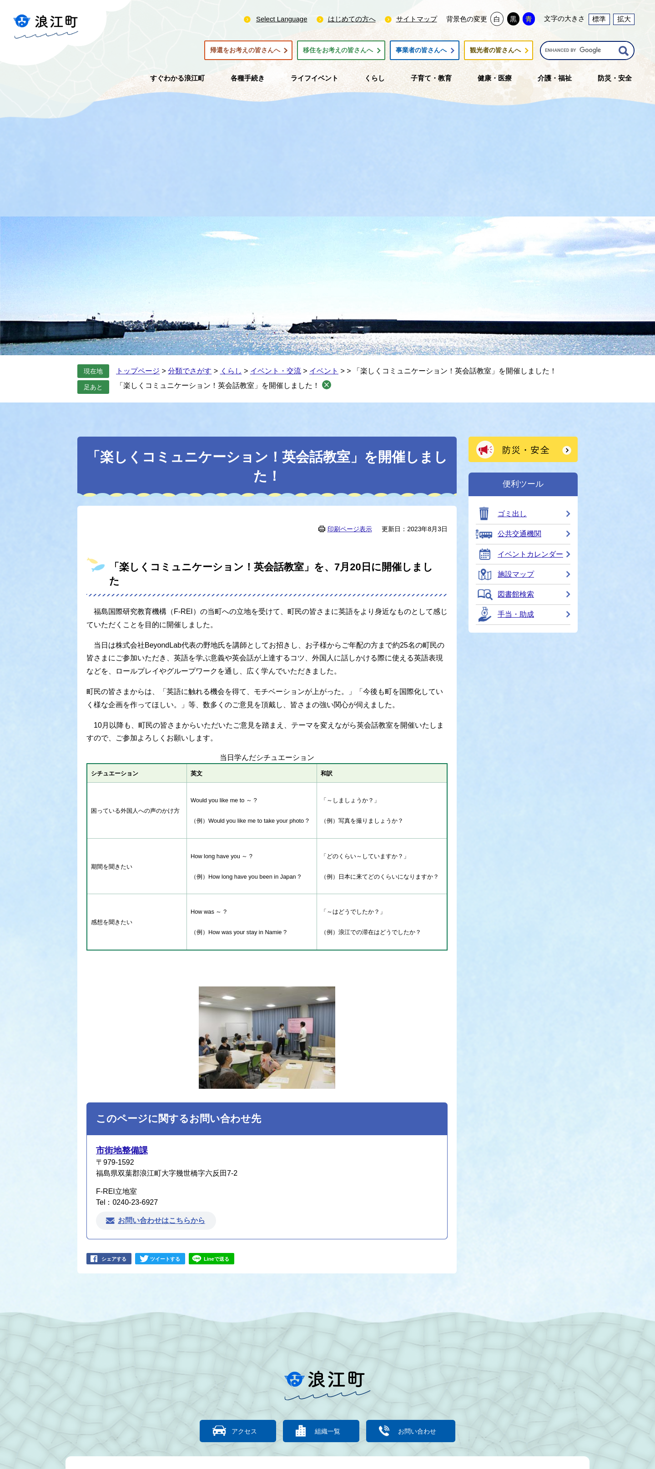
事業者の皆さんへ (421, 50)
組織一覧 (327, 1430)
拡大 (624, 19)
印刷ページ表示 (350, 529)
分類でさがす (190, 371)
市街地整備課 (122, 1150)
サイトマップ (416, 19)
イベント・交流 (275, 371)
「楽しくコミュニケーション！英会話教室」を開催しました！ (218, 385)
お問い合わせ (423, 1430)
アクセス (238, 1430)
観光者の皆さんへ (495, 50)
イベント (323, 371)
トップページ (138, 371)
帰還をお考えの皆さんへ (245, 50)
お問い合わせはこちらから (161, 1220)
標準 (599, 19)
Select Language (281, 19)
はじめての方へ (352, 19)
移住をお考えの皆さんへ (338, 50)
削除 (326, 384)
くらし (231, 371)
